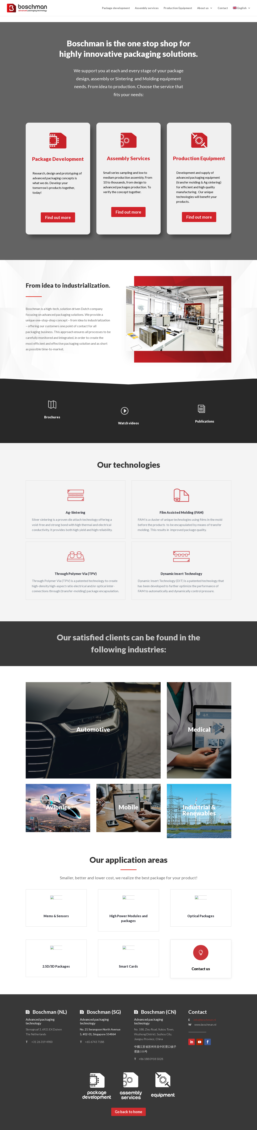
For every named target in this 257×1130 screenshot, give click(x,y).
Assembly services (147, 8)
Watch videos (128, 423)
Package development (116, 8)
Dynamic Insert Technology (181, 574)
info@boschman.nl (205, 1019)
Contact (223, 8)
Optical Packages (200, 916)
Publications (204, 421)
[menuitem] (242, 11)
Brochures (52, 417)
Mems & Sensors (56, 916)
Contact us (201, 969)
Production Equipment (178, 8)
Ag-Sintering (75, 512)
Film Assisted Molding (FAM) (181, 512)
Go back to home (128, 1112)
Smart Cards (128, 966)
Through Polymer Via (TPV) (76, 574)
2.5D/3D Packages (56, 966)
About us (203, 8)
